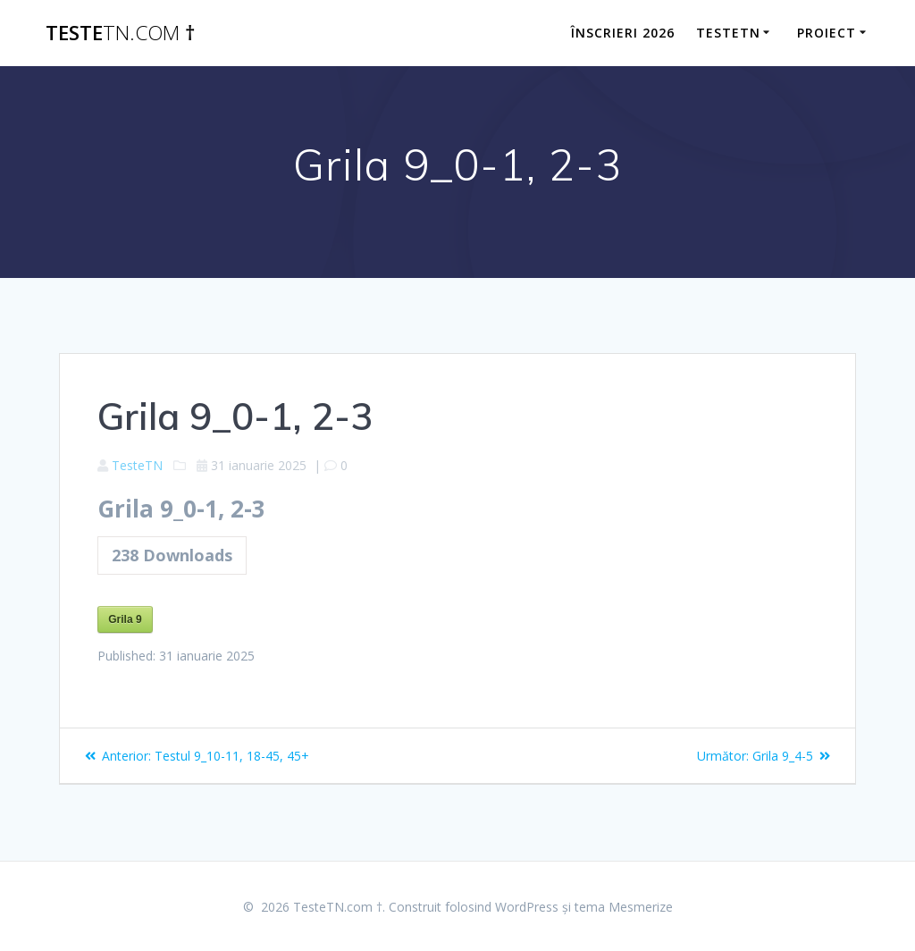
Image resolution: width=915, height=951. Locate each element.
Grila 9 (124, 619)
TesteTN (137, 465)
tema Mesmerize (624, 906)
